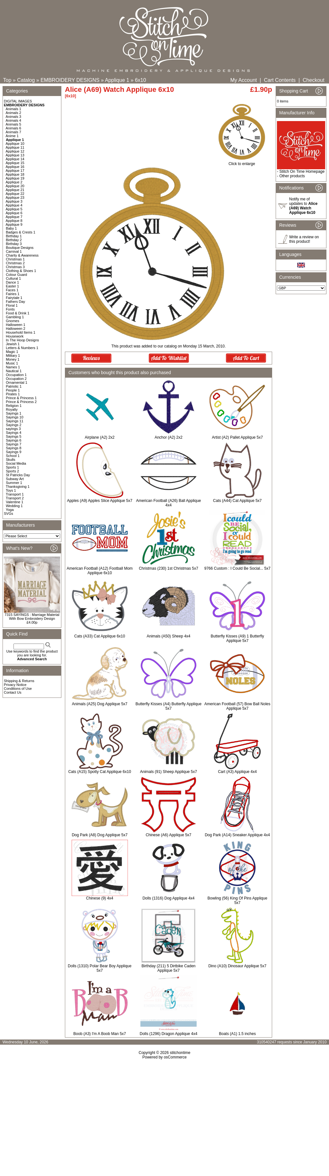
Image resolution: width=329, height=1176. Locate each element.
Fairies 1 (12, 294)
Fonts (10, 309)
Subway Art (15, 479)
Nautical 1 (14, 371)
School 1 (13, 456)
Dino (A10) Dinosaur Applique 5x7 (237, 966)
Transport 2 (15, 498)
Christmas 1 (15, 259)
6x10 (140, 80)
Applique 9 (14, 224)
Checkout (314, 80)
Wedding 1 (14, 506)
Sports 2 (12, 471)
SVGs (8, 513)
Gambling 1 (15, 317)
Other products (292, 176)
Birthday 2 (14, 240)
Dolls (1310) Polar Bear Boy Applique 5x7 (99, 968)
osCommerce (175, 1057)
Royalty (12, 409)
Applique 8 (14, 221)
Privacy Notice (15, 685)
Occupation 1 (16, 375)
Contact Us (12, 692)
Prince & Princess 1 (21, 398)
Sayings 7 (13, 444)
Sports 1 (12, 467)
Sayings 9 (13, 452)
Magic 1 (12, 352)
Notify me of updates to (303, 206)
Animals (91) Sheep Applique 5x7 (168, 771)
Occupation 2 (16, 379)
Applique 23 (15, 197)
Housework (14, 336)
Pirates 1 (13, 394)
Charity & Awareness (22, 255)
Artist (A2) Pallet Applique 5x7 (237, 437)
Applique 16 (15, 167)
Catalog (26, 80)
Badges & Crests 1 (20, 232)
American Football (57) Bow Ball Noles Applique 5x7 (237, 706)
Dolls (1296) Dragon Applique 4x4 (168, 1033)
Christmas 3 (15, 267)
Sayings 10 (14, 417)
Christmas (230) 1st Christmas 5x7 (168, 568)
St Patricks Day (18, 475)
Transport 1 (15, 494)
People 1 (13, 390)
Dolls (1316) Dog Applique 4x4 (168, 898)
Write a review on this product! (304, 239)
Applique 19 (15, 178)
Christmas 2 (15, 263)
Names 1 (13, 367)
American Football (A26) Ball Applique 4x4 (168, 502)
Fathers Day (15, 301)
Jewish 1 (13, 344)
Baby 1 (11, 228)
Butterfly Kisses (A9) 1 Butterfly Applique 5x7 (237, 638)
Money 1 (12, 359)
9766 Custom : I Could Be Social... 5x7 (237, 568)
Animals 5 (13, 124)
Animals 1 (13, 109)
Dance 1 (12, 282)
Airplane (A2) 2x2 (100, 437)
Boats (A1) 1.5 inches (237, 1033)
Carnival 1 (14, 251)
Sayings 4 (13, 432)
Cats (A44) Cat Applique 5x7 (237, 500)
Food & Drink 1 (17, 313)
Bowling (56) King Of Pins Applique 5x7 (237, 900)
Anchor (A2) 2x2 (168, 437)
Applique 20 (15, 186)
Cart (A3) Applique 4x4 (237, 771)
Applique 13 (15, 155)
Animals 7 (13, 132)
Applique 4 (14, 205)
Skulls (10, 459)
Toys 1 (11, 490)
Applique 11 (15, 147)
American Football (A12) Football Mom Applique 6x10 (99, 570)
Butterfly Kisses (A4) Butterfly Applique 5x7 (168, 706)
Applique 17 (15, 170)
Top (7, 80)
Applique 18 (15, 174)
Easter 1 (12, 286)
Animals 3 (13, 116)
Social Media (16, 463)
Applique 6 (14, 213)
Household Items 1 (20, 332)
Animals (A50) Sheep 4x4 (168, 636)
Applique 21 (15, 190)
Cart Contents (280, 80)
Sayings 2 (13, 425)
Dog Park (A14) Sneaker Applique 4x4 (237, 835)
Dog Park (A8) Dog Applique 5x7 (99, 835)
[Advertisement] (164, 1115)
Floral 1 (12, 305)
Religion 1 (14, 406)
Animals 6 (13, 128)
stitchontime (180, 1052)
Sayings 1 (13, 413)
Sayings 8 (13, 448)
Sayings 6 (13, 440)
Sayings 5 (13, 436)
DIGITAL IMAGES (18, 101)
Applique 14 (15, 159)
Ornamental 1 (16, 382)
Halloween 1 (15, 325)
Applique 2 (14, 182)
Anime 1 (12, 136)
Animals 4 (13, 120)
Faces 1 (12, 290)
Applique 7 (14, 217)
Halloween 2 (15, 328)
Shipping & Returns (19, 681)
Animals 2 (13, 113)
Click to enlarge (242, 162)
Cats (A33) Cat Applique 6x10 (99, 636)
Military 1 (13, 355)
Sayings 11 (14, 421)
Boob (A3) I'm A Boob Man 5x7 (99, 1033)
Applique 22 (15, 194)
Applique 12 (15, 151)
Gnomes (12, 321)
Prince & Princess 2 (21, 402)
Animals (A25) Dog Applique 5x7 (100, 704)
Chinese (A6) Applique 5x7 (168, 835)
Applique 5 (14, 209)
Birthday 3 (14, 244)
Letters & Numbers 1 (22, 348)
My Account (243, 80)
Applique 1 (117, 80)
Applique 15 (15, 163)
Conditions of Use (18, 688)
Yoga (10, 510)
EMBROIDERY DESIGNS (69, 80)
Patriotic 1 (14, 386)
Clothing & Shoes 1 (21, 271)
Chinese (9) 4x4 (99, 898)
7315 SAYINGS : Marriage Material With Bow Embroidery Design (31, 616)
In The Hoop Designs (22, 340)
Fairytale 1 (14, 298)
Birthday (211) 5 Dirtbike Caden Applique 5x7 (168, 968)
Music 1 (12, 363)
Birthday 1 (14, 236)
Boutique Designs (19, 248)
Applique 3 (14, 201)
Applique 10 (15, 143)
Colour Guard (16, 274)
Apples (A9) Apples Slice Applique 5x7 (99, 500)
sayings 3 (13, 429)
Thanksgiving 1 (18, 486)
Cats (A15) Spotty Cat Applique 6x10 (99, 771)
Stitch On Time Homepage (302, 171)
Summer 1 (14, 483)
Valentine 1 (14, 502)
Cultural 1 (13, 278)
